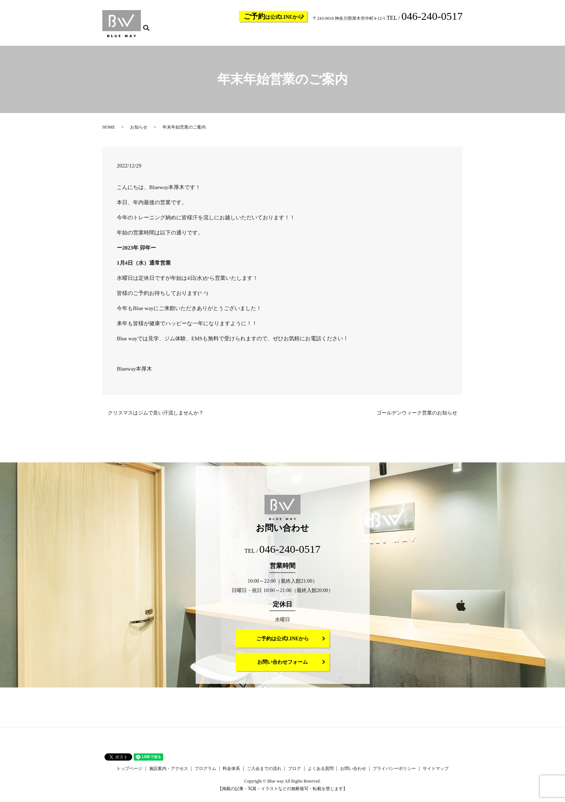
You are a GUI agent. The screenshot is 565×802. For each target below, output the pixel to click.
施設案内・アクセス (265, 34)
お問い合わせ (437, 34)
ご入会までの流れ (354, 34)
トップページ (229, 34)
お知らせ (138, 131)
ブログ (382, 34)
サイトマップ (436, 773)
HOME (108, 131)
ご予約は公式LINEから (282, 643)
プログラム (300, 34)
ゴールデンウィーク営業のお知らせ (417, 417)
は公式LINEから (273, 16)
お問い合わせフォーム (282, 666)
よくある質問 (406, 34)
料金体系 (324, 34)
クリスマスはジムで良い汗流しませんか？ (156, 417)
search (462, 34)
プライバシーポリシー (394, 773)
